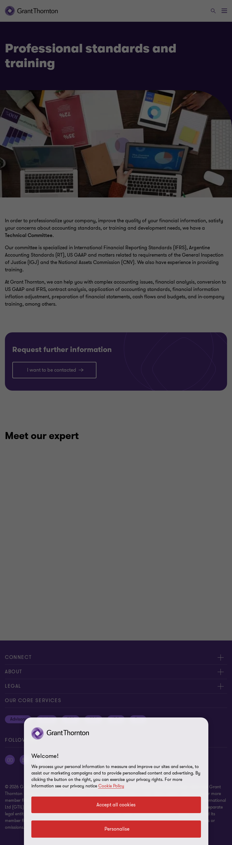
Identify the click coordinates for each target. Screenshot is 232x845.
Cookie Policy (111, 786)
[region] (116, 781)
